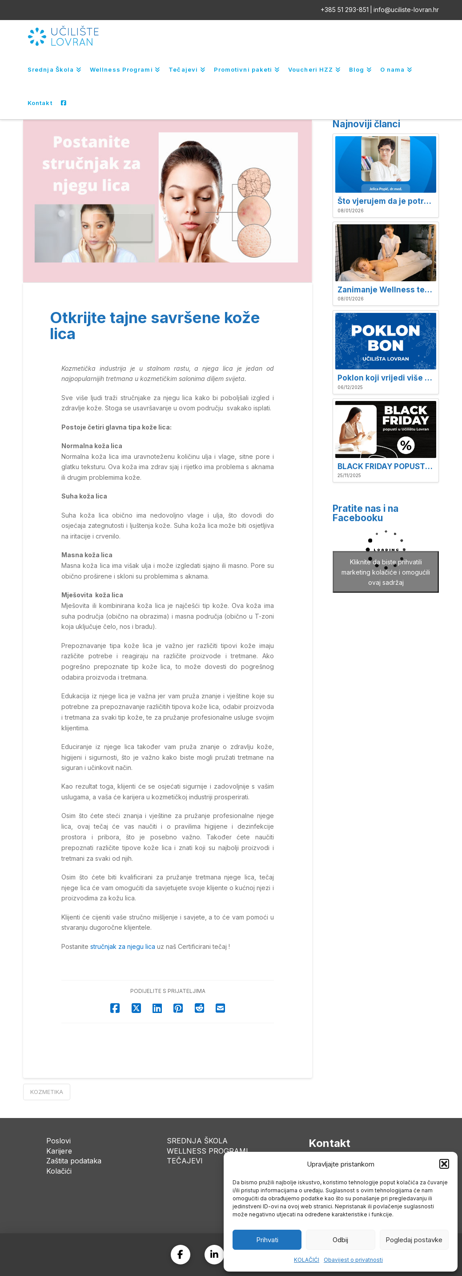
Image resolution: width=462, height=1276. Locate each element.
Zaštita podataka (73, 1160)
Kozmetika (46, 1091)
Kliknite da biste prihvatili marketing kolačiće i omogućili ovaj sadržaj (385, 572)
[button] (444, 1163)
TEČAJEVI (185, 1160)
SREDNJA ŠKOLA (197, 1140)
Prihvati (267, 1239)
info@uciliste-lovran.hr (406, 9)
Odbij (340, 1239)
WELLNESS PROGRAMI (207, 1150)
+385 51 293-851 (345, 9)
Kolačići (59, 1171)
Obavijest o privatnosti (353, 1259)
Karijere (59, 1150)
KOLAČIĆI (306, 1259)
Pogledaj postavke (414, 1239)
